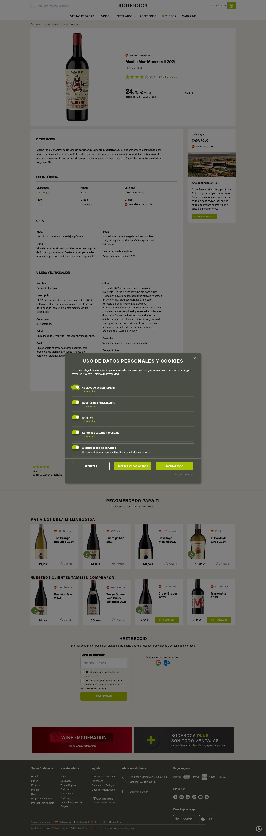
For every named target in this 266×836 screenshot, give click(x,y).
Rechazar (90, 466)
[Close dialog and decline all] (194, 358)
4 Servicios (88, 421)
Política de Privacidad (106, 374)
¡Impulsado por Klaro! (184, 474)
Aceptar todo (174, 466)
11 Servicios (89, 406)
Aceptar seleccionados (133, 466)
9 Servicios (88, 391)
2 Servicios (88, 436)
